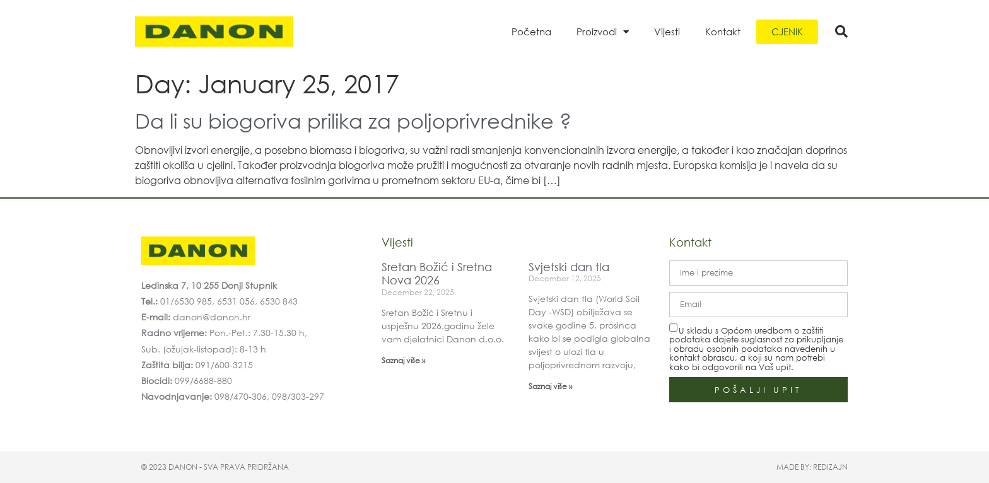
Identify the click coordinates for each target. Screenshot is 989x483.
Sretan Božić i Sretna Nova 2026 (437, 274)
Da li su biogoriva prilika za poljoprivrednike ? (353, 120)
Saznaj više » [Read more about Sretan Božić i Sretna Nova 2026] (403, 360)
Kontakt (722, 31)
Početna (531, 31)
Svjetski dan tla (569, 267)
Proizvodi (602, 32)
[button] (841, 31)
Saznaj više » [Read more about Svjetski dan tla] (550, 386)
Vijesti (667, 31)
